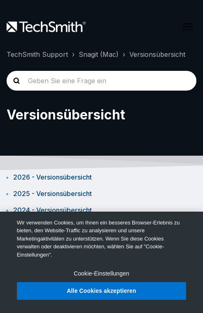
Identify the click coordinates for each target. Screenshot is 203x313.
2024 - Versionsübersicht (52, 210)
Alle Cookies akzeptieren (101, 290)
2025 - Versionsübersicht (52, 193)
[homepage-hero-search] (101, 81)
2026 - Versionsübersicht (52, 177)
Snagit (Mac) (99, 54)
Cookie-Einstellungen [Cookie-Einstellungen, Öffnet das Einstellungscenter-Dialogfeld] (101, 273)
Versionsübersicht (157, 54)
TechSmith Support (37, 54)
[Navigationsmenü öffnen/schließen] (187, 27)
